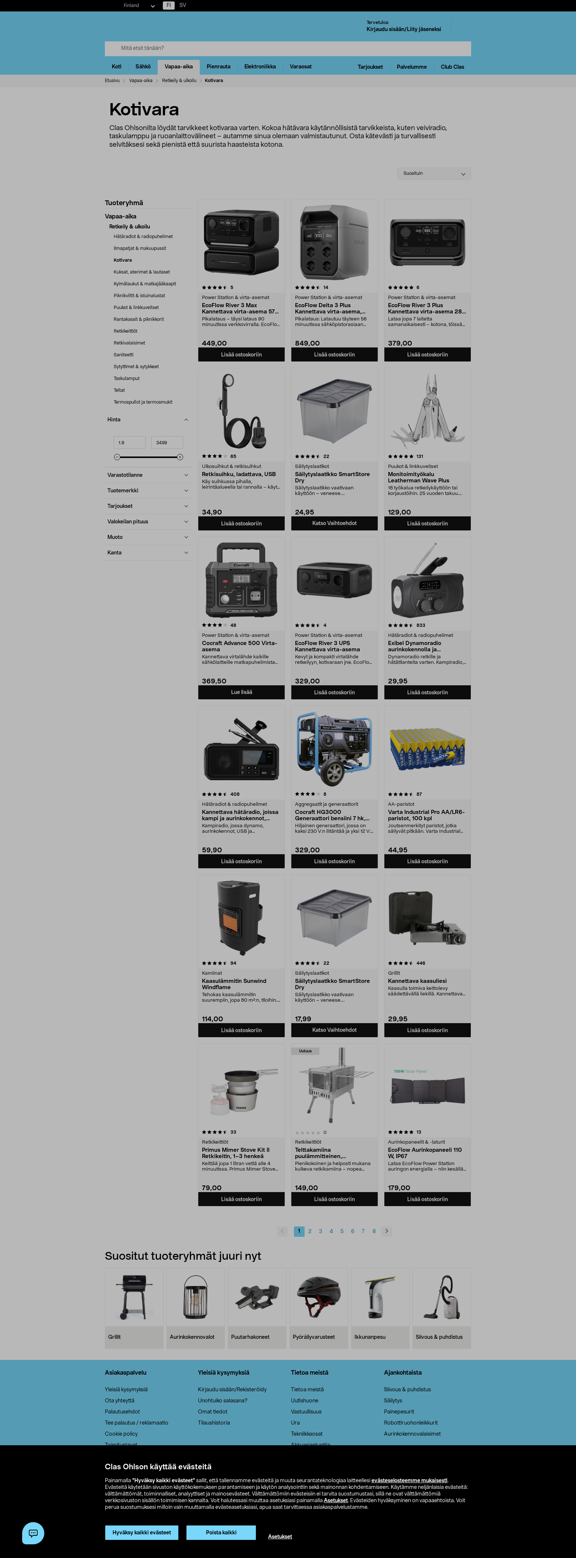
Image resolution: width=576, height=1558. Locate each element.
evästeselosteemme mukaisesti (409, 1480)
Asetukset (336, 1500)
